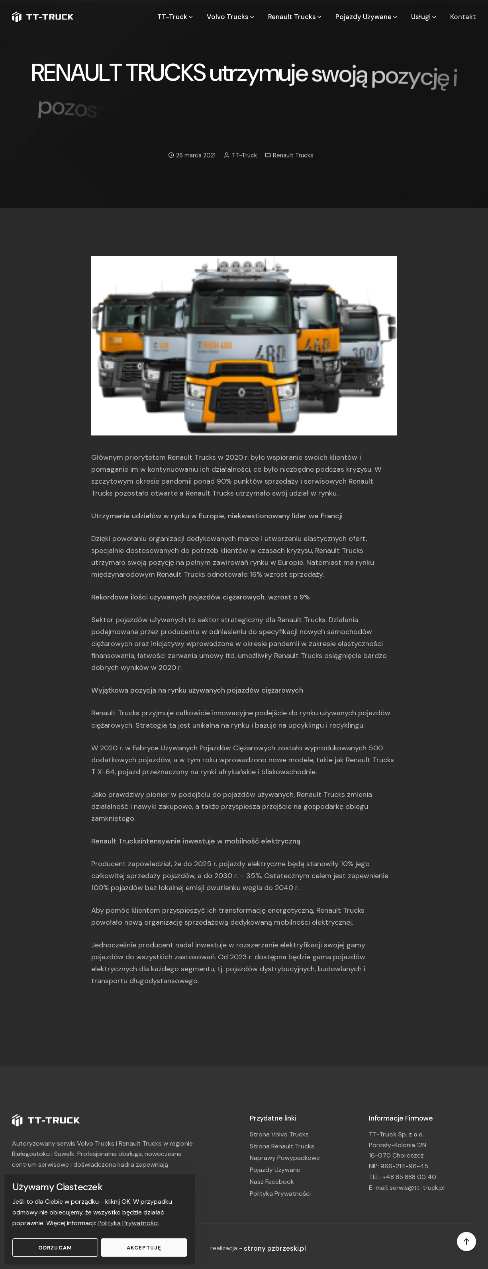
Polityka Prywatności (128, 1223)
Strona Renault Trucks (282, 1146)
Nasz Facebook (272, 1181)
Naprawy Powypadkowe (285, 1158)
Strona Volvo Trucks (279, 1134)
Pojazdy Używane (275, 1170)
